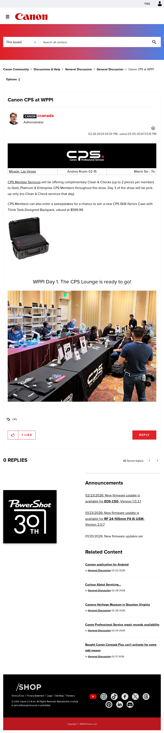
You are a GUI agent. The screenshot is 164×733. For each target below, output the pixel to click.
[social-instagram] (103, 696)
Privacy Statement (35, 696)
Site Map (59, 696)
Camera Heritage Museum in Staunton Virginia (117, 604)
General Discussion (78, 69)
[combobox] (100, 42)
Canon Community (31, 16)
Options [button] (11, 79)
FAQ (147, 3)
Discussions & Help (47, 69)
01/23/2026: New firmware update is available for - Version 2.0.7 (115, 518)
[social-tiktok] (114, 696)
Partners (70, 696)
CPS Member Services (24, 182)
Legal (50, 696)
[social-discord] (130, 704)
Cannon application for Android (107, 564)
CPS (14, 419)
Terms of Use (18, 696)
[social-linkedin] (119, 704)
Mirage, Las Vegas (22, 171)
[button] (82, 155)
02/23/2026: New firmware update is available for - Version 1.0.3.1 (113, 498)
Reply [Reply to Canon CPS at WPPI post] (144, 435)
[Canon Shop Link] (26, 687)
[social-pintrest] (108, 704)
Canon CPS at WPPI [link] (141, 69)
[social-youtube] (93, 696)
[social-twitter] (135, 696)
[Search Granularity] (21, 42)
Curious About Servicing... (103, 584)
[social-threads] (146, 696)
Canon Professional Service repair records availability (122, 624)
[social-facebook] (125, 696)
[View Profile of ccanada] (45, 115)
